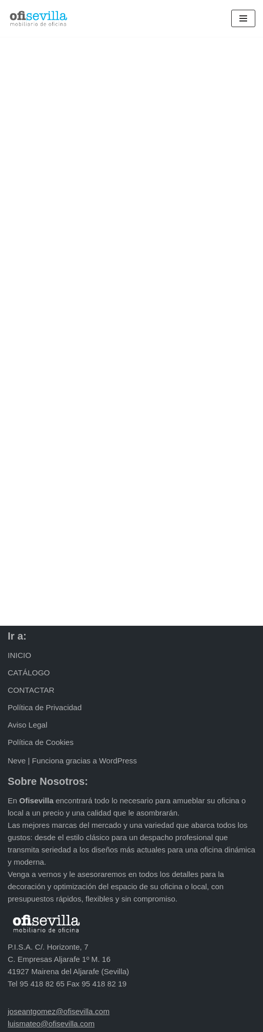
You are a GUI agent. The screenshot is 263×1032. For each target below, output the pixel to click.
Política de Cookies (40, 742)
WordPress (118, 760)
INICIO (19, 655)
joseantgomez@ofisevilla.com (59, 1011)
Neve (17, 760)
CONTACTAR (31, 690)
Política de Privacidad (45, 707)
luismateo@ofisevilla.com (51, 1023)
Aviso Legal (27, 724)
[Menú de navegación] (243, 18)
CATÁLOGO (29, 672)
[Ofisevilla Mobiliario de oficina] (38, 18)
